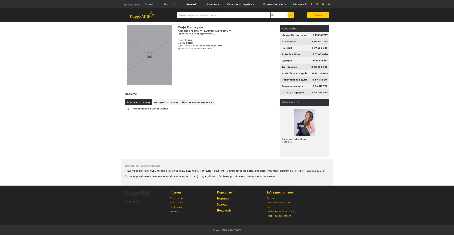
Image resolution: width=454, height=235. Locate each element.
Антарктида (289, 41)
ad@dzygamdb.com (205, 176)
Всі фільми (176, 207)
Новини (212, 4)
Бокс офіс (170, 4)
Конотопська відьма (294, 79)
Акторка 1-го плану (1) (191, 30)
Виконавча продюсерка (197, 102)
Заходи (222, 204)
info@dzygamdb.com (241, 170)
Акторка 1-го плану (139, 102)
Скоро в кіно (177, 198)
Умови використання (279, 216)
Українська (133, 4)
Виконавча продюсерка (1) (198, 33)
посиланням (267, 176)
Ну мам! (287, 47)
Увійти (318, 15)
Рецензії (191, 4)
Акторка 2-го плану (166, 102)
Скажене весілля (292, 86)
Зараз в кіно (177, 202)
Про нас (271, 198)
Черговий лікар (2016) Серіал (150, 108)
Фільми (149, 4)
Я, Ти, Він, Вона (291, 54)
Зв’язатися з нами (280, 192)
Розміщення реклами (279, 202)
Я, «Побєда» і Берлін (294, 73)
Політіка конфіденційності (281, 211)
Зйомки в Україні (273, 4)
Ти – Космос (289, 67)
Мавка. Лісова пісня (294, 35)
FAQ (269, 207)
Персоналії (300, 4)
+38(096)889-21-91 (315, 170)
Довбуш (287, 60)
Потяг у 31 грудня (293, 92)
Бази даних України (239, 4)
